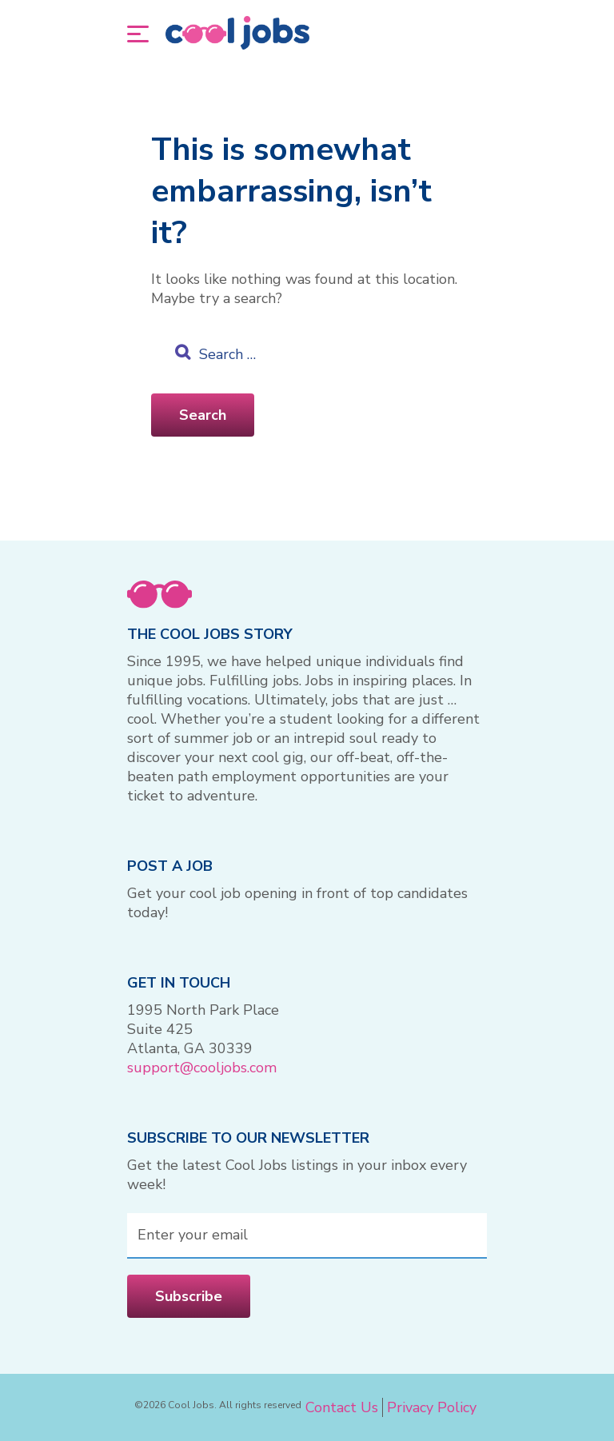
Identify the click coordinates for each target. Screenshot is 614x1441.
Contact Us (341, 1407)
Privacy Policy (431, 1407)
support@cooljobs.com (202, 1067)
